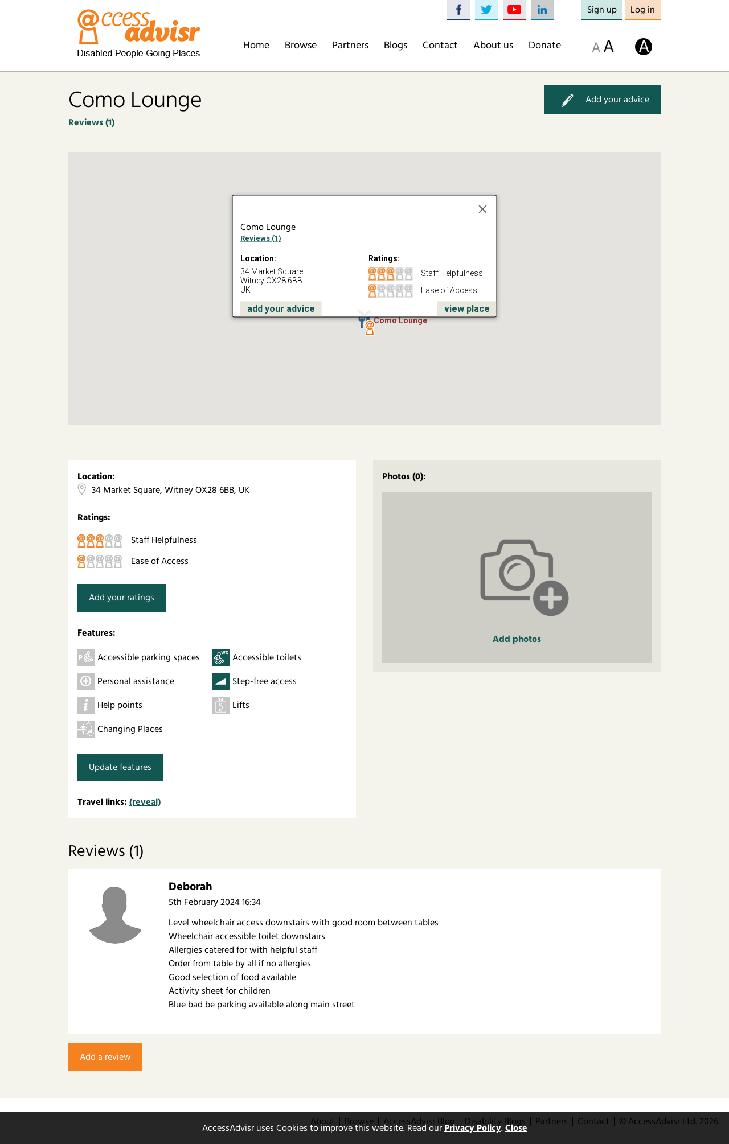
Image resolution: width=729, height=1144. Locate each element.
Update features (120, 767)
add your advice (281, 308)
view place (467, 308)
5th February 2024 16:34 (215, 902)
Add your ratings (121, 597)
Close (516, 1128)
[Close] (483, 209)
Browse (301, 45)
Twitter (486, 10)
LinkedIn (542, 10)
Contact (440, 45)
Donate (545, 45)
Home (256, 45)
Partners (350, 45)
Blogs (395, 45)
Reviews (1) (91, 122)
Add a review (105, 1056)
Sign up (602, 9)
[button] (369, 328)
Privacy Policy (472, 1128)
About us (493, 45)
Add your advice (602, 100)
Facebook (458, 10)
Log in (642, 9)
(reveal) (145, 801)
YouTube (514, 10)
